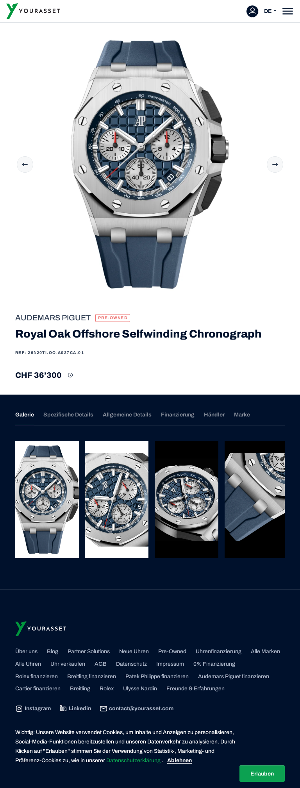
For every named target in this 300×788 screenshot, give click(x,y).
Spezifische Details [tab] (68, 415)
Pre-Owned (172, 651)
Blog (52, 651)
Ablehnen (179, 760)
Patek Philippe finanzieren (157, 676)
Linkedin (75, 709)
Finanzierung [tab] (178, 415)
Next (275, 164)
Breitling (80, 689)
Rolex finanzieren (36, 676)
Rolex (107, 689)
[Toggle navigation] (288, 11)
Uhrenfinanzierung (218, 651)
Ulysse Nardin (140, 689)
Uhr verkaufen (67, 664)
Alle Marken (265, 651)
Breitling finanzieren (91, 676)
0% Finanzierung (214, 664)
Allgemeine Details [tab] (127, 415)
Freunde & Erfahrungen (195, 689)
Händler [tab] (214, 415)
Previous (25, 164)
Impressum (170, 664)
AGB (101, 664)
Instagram (33, 709)
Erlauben (262, 774)
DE (268, 11)
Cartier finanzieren (38, 689)
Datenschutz (131, 664)
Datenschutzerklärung (134, 760)
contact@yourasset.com (136, 709)
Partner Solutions (89, 651)
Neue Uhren (134, 651)
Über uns (26, 651)
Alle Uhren (28, 664)
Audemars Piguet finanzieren (233, 676)
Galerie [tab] (24, 415)
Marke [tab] (242, 415)
